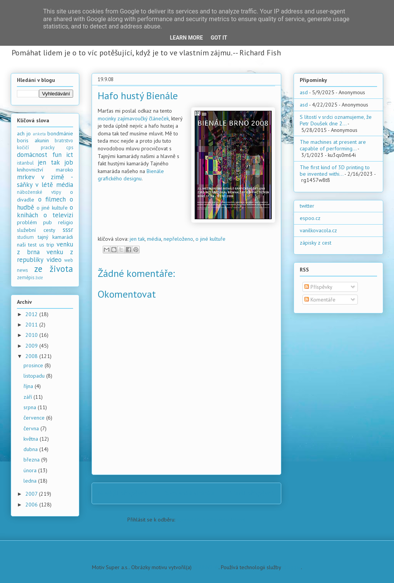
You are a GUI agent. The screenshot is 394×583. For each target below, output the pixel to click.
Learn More (186, 38)
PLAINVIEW (206, 567)
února (30, 470)
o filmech (52, 199)
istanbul (25, 163)
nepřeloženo (178, 238)
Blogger (291, 567)
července (34, 417)
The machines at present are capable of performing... (333, 145)
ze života (53, 268)
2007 (32, 493)
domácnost (32, 154)
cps (69, 147)
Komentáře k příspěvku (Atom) (211, 519)
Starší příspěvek (252, 493)
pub (47, 222)
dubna (31, 449)
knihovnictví (30, 169)
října (29, 386)
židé (39, 277)
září (28, 396)
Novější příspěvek (123, 493)
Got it (218, 38)
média (154, 238)
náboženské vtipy (39, 192)
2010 (32, 334)
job (68, 162)
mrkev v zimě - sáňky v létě (45, 181)
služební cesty (36, 230)
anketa (39, 134)
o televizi (58, 215)
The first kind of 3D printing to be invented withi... (335, 170)
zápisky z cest (315, 242)
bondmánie (60, 133)
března (32, 459)
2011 (32, 324)
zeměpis (25, 277)
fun (57, 154)
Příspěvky (318, 286)
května (31, 438)
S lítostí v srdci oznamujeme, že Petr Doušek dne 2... (336, 120)
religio (65, 222)
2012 (32, 314)
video (54, 259)
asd (304, 92)
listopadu (34, 375)
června (31, 428)
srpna (30, 407)
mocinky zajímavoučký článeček (133, 118)
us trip (46, 244)
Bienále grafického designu (131, 175)
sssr (68, 229)
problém (27, 222)
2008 (32, 356)
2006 (32, 504)
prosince (34, 365)
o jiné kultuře (210, 238)
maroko (64, 169)
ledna (30, 480)
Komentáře (320, 299)
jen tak (137, 238)
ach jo (24, 133)
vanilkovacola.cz (318, 230)
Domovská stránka (188, 493)
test (32, 244)
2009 (32, 345)
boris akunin (33, 140)
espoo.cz (310, 218)
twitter (307, 205)
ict (69, 154)
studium (25, 237)
